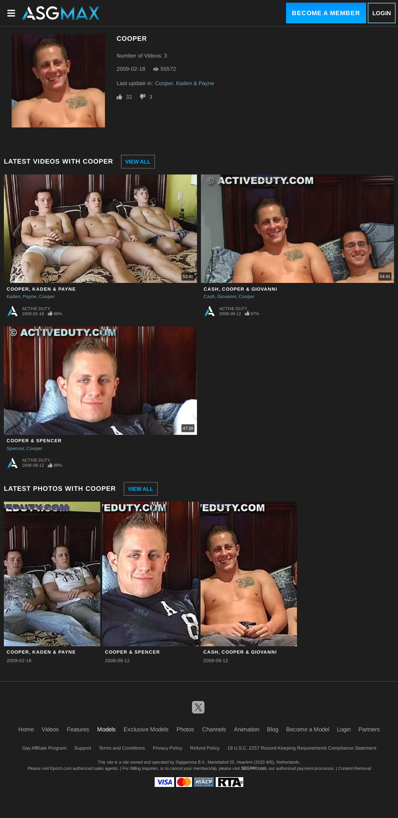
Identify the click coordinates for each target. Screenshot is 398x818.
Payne (30, 296)
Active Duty (36, 308)
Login (381, 13)
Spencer (15, 448)
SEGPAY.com (253, 768)
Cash (209, 296)
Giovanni (226, 296)
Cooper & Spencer (34, 440)
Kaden (14, 296)
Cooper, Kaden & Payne (184, 83)
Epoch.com (61, 768)
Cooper (47, 296)
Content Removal (354, 768)
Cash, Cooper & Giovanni (240, 289)
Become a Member (326, 13)
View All (138, 162)
